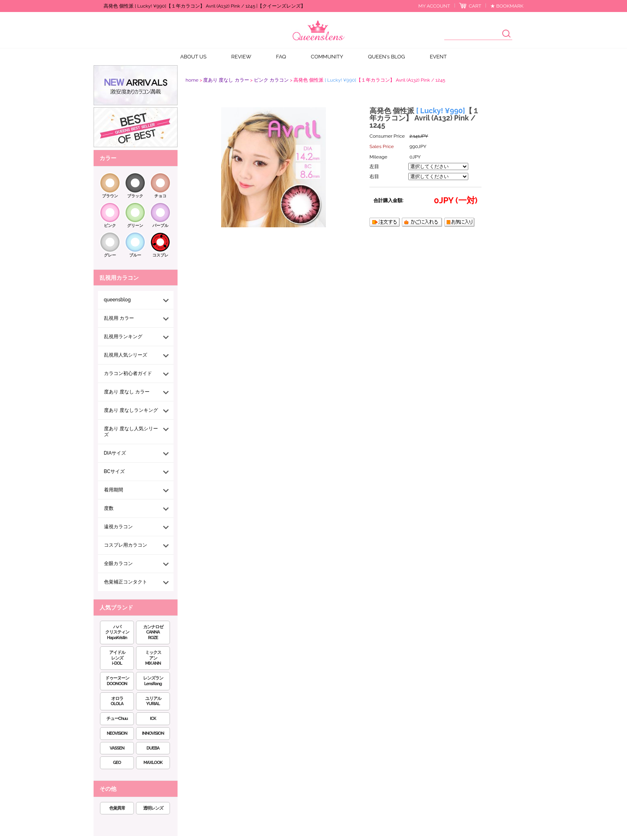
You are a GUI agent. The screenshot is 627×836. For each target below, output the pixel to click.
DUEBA (152, 748)
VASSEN (117, 748)
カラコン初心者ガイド (128, 373)
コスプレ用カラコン (125, 545)
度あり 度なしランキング (131, 410)
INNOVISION (153, 733)
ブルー (135, 255)
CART (475, 6)
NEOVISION (117, 733)
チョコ (160, 196)
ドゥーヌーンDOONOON (117, 681)
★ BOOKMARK (506, 6)
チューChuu (117, 718)
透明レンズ (153, 808)
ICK (153, 718)
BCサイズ (114, 471)
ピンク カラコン (271, 80)
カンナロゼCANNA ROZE (153, 632)
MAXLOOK (153, 762)
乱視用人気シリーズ (125, 355)
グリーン (135, 225)
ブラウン (110, 196)
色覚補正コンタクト (125, 582)
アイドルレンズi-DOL (117, 658)
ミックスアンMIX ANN (153, 658)
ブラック (135, 196)
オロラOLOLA (117, 701)
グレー (110, 255)
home (192, 80)
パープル (160, 225)
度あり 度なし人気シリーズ (131, 431)
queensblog (117, 300)
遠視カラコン (118, 526)
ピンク (110, 225)
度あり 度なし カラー (127, 392)
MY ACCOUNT (434, 6)
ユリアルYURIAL (153, 701)
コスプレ (160, 255)
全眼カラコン (118, 563)
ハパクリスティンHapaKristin (117, 632)
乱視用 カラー (119, 318)
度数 (109, 508)
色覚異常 (117, 808)
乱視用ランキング (123, 336)
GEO (117, 762)
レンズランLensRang (153, 681)
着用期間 (113, 490)
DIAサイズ (115, 453)
